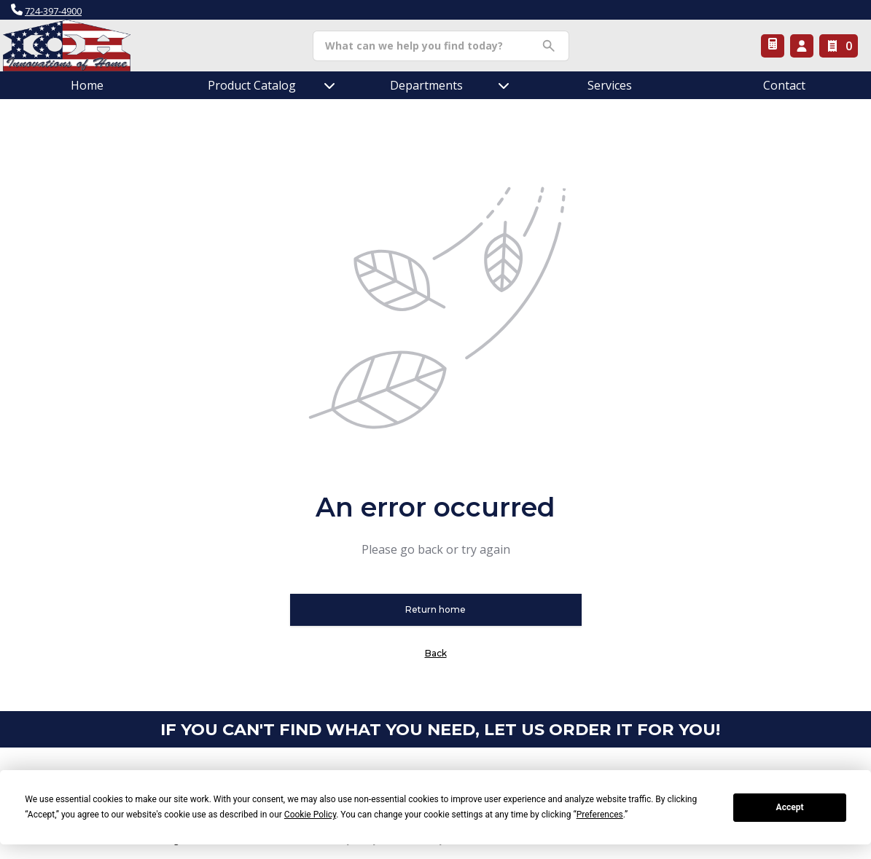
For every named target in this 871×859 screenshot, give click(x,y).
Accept (790, 807)
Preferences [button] (600, 814)
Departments (426, 85)
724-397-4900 (53, 10)
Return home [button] (435, 609)
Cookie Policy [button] (310, 814)
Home (87, 85)
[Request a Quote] (772, 46)
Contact (784, 85)
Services (609, 85)
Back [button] (436, 653)
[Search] (430, 46)
